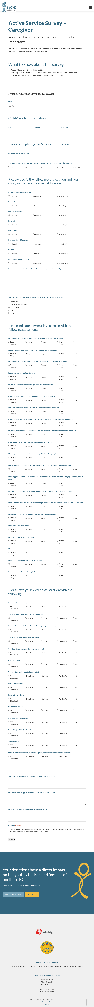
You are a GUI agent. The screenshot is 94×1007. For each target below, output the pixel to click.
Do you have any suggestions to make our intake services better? (32, 793)
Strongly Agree (61, 343)
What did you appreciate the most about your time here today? (32, 776)
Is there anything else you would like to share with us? (28, 809)
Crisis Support (15, 307)
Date (10, 102)
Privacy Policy (47, 1002)
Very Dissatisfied (14, 607)
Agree (44, 342)
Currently (37, 196)
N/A (76, 342)
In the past (13, 196)
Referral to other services (18, 304)
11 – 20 (44, 167)
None (12, 313)
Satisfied (45, 607)
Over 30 (77, 167)
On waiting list (63, 196)
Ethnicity (64, 127)
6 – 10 (28, 167)
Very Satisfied (63, 607)
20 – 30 (61, 167)
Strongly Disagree (13, 343)
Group (12, 310)
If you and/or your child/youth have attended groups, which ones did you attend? (38, 269)
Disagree (29, 342)
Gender (37, 127)
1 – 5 (11, 167)
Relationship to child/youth (18, 153)
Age (9, 127)
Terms (47, 1004)
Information (14, 301)
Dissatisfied (30, 607)
